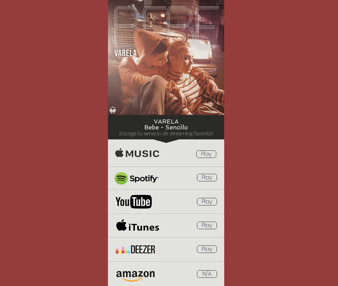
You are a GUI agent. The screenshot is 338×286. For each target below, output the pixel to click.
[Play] (206, 154)
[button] (207, 274)
